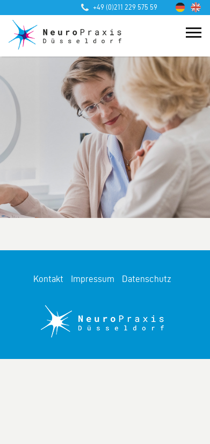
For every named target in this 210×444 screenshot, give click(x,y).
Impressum (92, 279)
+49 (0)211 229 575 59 (119, 7)
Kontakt (48, 279)
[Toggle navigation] (193, 31)
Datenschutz (146, 279)
